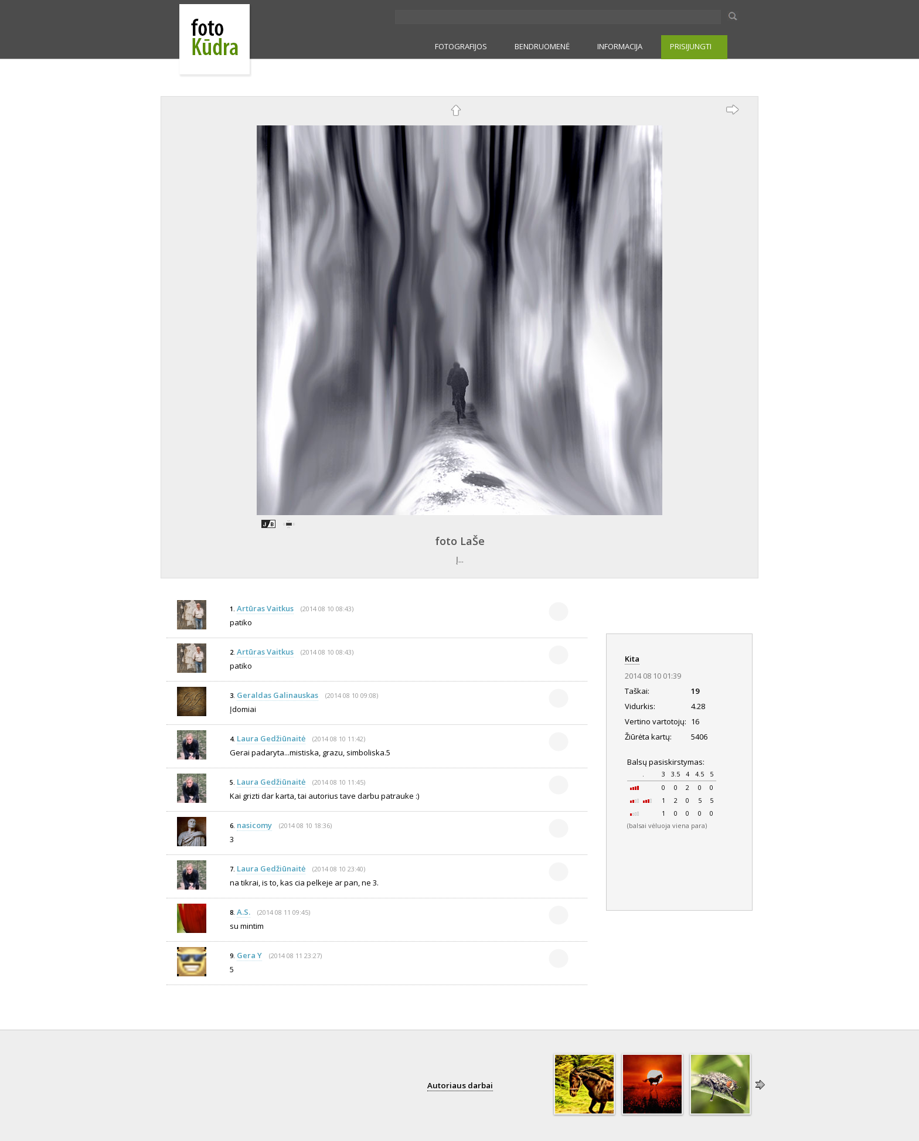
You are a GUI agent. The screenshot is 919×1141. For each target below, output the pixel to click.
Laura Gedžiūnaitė (271, 738)
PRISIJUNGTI (691, 46)
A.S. (243, 912)
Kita (632, 658)
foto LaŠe (460, 541)
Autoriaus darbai (460, 1085)
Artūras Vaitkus (265, 608)
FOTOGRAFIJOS (461, 46)
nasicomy (254, 825)
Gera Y (249, 955)
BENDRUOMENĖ (542, 46)
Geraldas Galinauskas (277, 695)
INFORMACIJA (619, 46)
